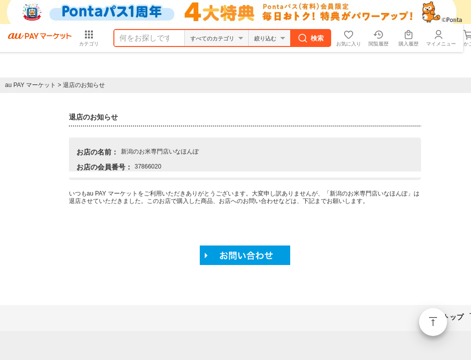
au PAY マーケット (30, 85)
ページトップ (433, 322)
